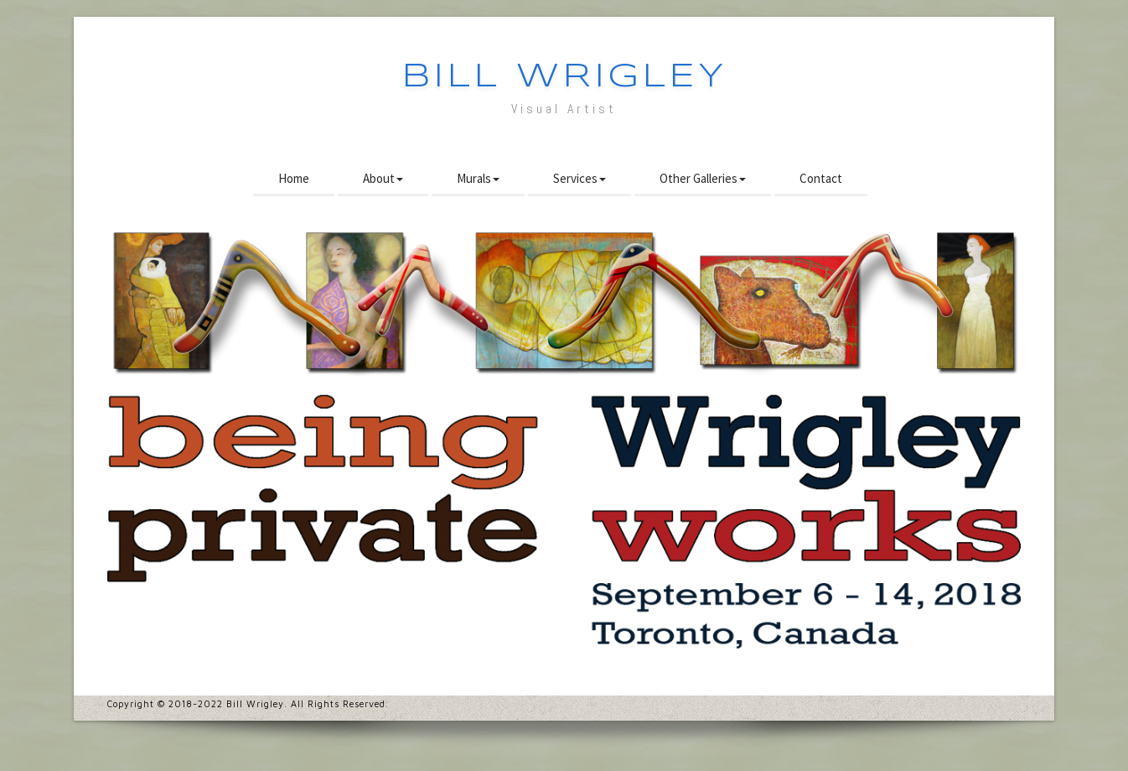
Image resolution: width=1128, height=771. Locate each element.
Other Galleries (703, 178)
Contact (820, 178)
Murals (478, 178)
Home (293, 178)
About (383, 178)
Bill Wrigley (564, 77)
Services (579, 178)
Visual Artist (564, 108)
